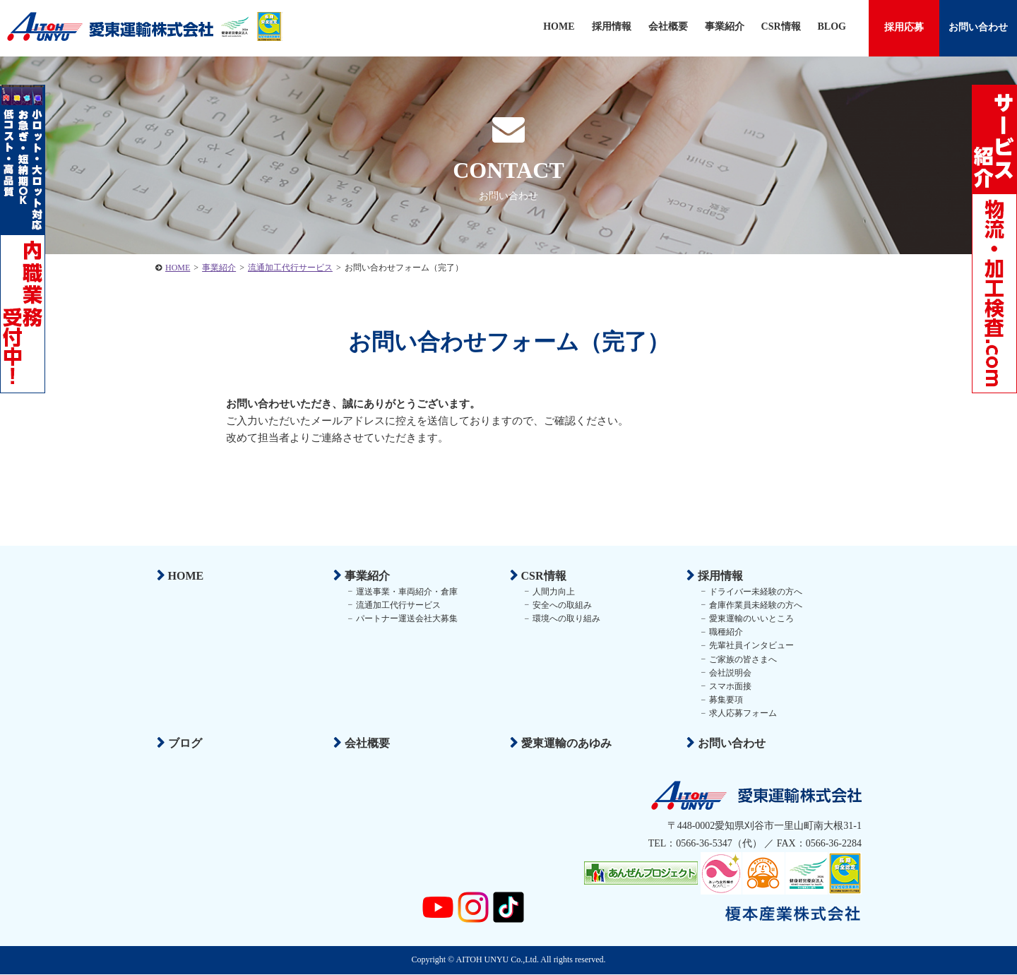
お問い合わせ (978, 27)
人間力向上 (552, 591)
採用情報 (611, 26)
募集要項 (725, 700)
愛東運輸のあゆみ (565, 743)
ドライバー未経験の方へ (754, 591)
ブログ (184, 743)
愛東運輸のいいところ (750, 618)
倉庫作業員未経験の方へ (754, 604)
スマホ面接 (729, 685)
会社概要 (668, 26)
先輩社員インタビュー (750, 645)
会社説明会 (729, 672)
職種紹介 (725, 632)
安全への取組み (560, 604)
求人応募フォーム (741, 713)
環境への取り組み (565, 618)
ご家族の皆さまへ (741, 659)
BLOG (832, 26)
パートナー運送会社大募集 (405, 618)
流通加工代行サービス (397, 604)
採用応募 (904, 27)
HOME (558, 26)
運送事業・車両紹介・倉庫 (405, 591)
